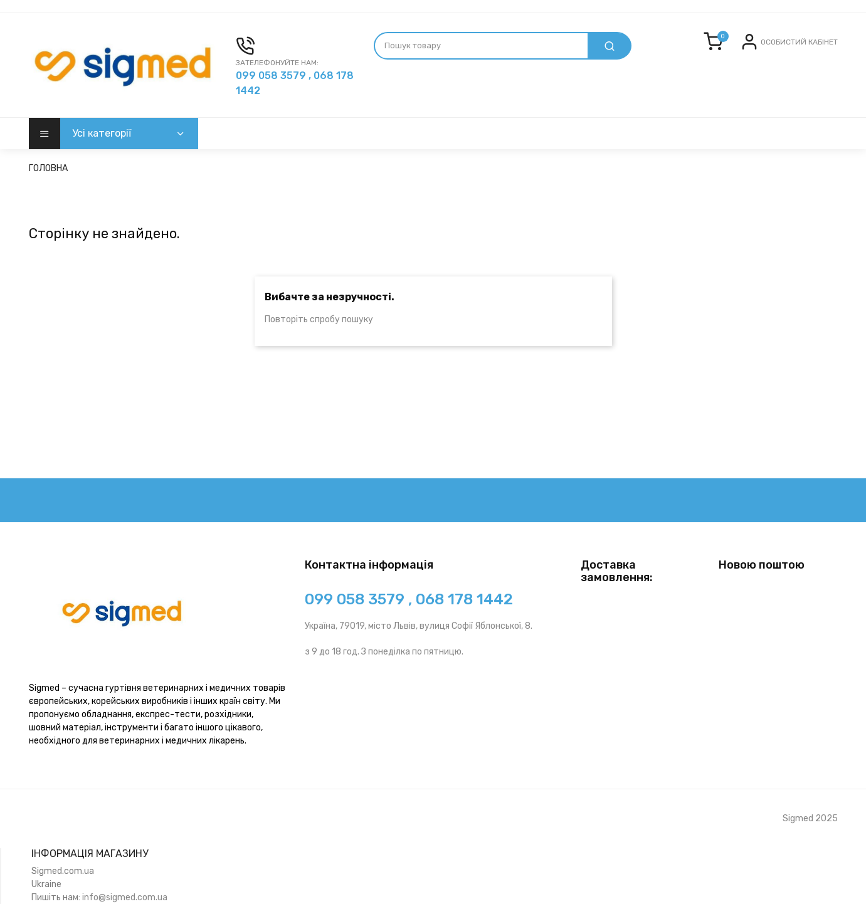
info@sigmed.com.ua (124, 897)
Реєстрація (811, 51)
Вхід (771, 51)
